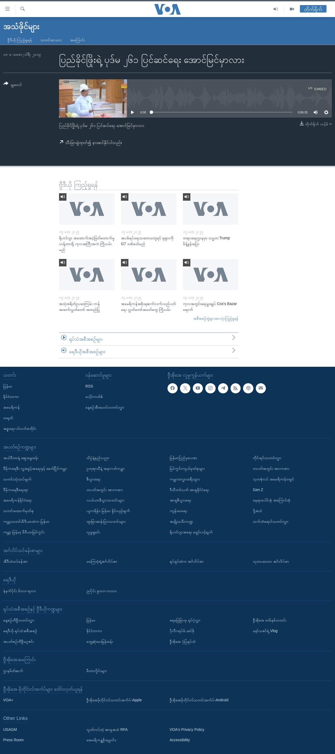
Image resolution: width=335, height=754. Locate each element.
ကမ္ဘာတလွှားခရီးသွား (185, 479)
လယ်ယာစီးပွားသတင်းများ (105, 500)
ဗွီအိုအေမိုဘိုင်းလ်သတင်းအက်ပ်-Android (199, 700)
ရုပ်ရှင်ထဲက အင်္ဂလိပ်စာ (187, 561)
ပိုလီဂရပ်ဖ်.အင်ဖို (182, 631)
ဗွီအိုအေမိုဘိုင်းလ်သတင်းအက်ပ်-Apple (114, 700)
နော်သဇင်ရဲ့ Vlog (265, 631)
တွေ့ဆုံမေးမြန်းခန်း (99, 641)
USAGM (10, 729)
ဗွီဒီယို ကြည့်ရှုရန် (19, 40)
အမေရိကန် (11, 407)
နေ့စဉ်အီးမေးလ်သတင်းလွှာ (104, 407)
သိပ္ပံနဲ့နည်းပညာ (97, 458)
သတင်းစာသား (50, 40)
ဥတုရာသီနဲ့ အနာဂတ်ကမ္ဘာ (105, 468)
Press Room (13, 740)
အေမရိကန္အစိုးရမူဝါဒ (101, 740)
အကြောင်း (77, 40)
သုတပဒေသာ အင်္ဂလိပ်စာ (271, 561)
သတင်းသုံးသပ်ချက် (17, 479)
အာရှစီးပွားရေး (180, 500)
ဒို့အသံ (257, 511)
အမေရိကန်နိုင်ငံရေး (17, 500)
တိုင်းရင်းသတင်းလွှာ (267, 458)
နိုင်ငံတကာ (11, 396)
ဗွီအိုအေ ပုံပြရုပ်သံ (183, 641)
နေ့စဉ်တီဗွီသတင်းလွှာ (18, 620)
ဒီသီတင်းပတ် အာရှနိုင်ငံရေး (189, 490)
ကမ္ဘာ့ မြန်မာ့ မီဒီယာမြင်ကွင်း (23, 532)
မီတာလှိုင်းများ (96, 671)
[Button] (12, 85)
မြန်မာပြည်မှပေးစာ (183, 458)
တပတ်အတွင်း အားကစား (104, 490)
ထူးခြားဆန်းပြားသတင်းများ (105, 521)
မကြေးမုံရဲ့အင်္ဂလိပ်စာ (101, 561)
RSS (89, 386)
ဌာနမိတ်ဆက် (13, 671)
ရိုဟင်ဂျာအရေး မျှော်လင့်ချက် (191, 532)
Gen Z (258, 490)
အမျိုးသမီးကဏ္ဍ (181, 521)
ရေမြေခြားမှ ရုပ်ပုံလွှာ (185, 620)
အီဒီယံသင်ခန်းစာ (15, 561)
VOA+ (8, 700)
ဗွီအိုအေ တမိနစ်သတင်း (269, 620)
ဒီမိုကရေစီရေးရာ (15, 490)
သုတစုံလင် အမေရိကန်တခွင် (273, 479)
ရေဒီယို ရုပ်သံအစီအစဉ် (20, 631)
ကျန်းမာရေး (178, 511)
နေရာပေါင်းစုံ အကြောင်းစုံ (271, 500)
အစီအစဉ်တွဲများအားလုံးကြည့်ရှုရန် (215, 318)
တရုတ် (8, 418)
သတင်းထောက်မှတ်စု (18, 511)
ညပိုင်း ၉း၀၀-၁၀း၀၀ (101, 591)
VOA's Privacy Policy (187, 729)
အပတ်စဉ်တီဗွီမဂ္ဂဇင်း (18, 641)
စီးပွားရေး (93, 479)
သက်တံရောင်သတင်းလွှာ (270, 521)
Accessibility (180, 740)
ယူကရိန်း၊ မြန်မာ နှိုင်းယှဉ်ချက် (108, 511)
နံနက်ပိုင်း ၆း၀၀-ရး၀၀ (19, 591)
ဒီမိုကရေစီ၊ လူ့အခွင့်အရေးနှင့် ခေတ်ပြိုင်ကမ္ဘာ (35, 468)
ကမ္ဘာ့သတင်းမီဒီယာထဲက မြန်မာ (26, 521)
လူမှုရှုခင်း (93, 532)
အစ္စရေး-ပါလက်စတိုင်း (19, 428)
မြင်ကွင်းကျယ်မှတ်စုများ (187, 468)
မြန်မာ (7, 386)
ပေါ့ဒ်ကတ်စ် (94, 396)
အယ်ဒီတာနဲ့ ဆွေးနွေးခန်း (20, 458)
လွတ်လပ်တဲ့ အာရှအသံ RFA (107, 729)
